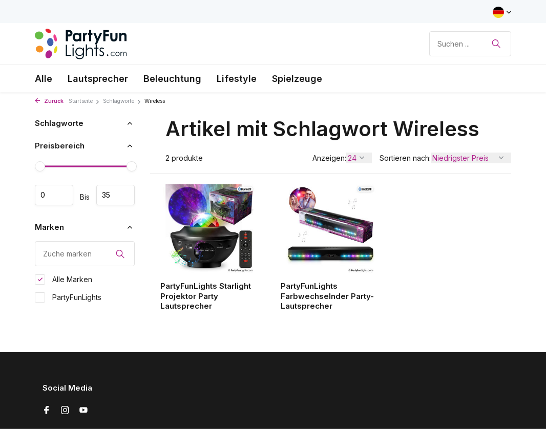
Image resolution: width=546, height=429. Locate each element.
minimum (54, 195)
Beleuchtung (172, 78)
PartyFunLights (68, 297)
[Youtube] (83, 410)
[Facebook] (47, 410)
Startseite (84, 101)
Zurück (49, 101)
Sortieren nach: (405, 158)
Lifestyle (237, 78)
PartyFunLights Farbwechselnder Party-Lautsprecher (327, 296)
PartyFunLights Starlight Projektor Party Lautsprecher (205, 296)
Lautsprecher (98, 78)
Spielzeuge (297, 78)
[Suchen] (470, 43)
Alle (43, 78)
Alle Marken (63, 279)
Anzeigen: (329, 158)
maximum (115, 195)
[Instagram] (65, 410)
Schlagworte (122, 101)
